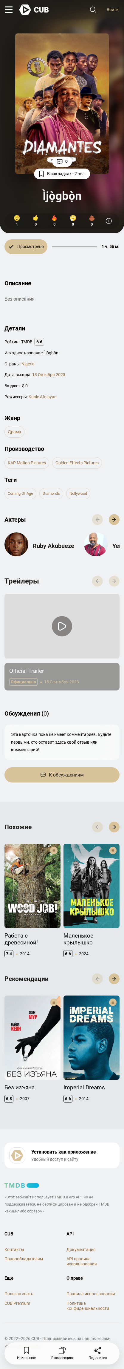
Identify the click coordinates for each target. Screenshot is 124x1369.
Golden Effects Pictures (77, 462)
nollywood (78, 493)
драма (14, 431)
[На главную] (34, 9)
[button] (114, 519)
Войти (113, 9)
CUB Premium (17, 1303)
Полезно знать (18, 1293)
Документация (81, 1249)
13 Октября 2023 (48, 374)
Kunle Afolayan (43, 396)
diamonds (51, 493)
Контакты (14, 1249)
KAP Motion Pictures (27, 462)
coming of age (20, 493)
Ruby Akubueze (53, 545)
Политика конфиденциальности (87, 1306)
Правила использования (90, 1293)
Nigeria (28, 364)
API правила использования (81, 1261)
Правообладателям (23, 1258)
